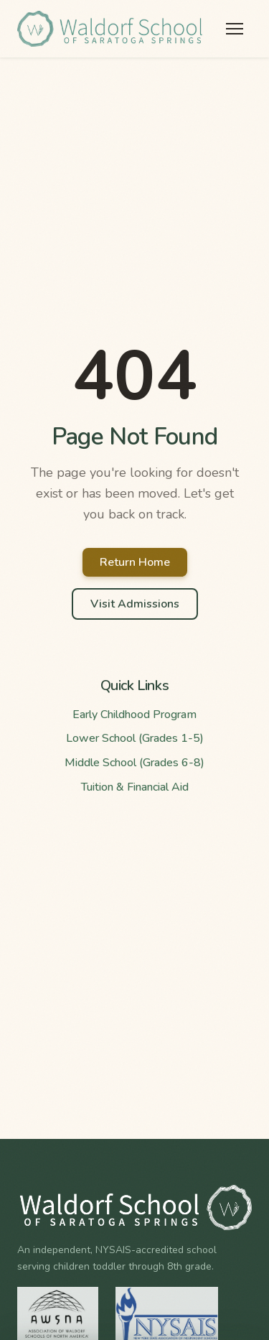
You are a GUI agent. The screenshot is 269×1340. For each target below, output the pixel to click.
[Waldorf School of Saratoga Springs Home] (110, 29)
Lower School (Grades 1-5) (135, 738)
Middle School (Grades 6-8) (134, 763)
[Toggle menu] (234, 28)
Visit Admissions (134, 604)
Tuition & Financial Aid (135, 787)
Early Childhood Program (134, 714)
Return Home (135, 562)
